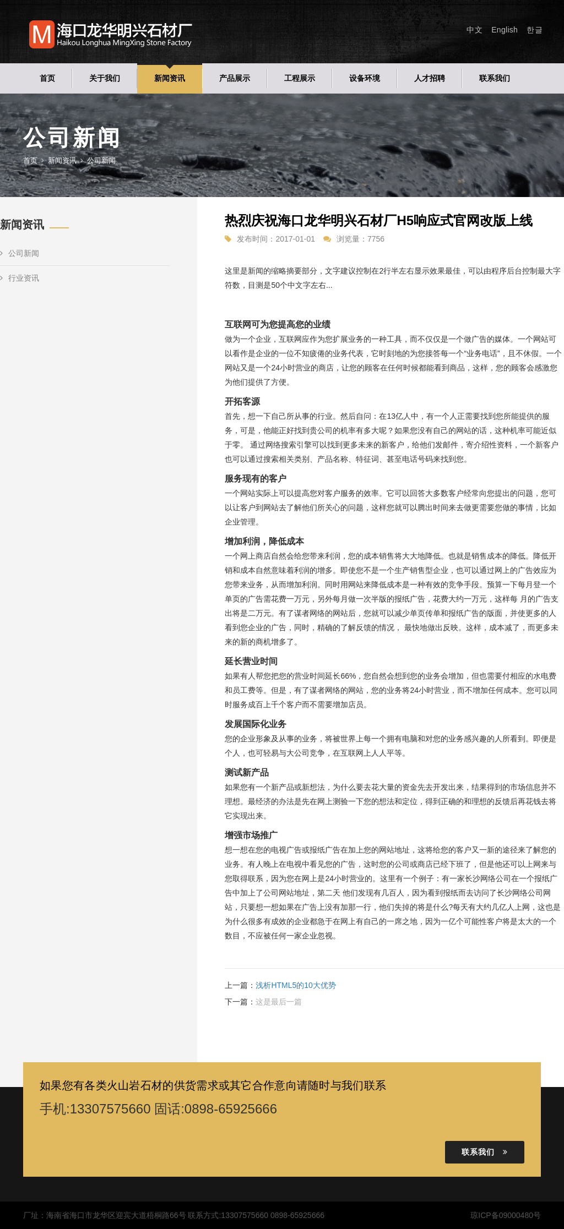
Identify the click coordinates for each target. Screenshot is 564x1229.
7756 (375, 238)
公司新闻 (19, 253)
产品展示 (234, 78)
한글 (535, 29)
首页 (47, 78)
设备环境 (364, 78)
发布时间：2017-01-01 (276, 238)
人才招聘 (429, 78)
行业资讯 (19, 278)
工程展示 (299, 78)
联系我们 (494, 78)
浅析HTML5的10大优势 (295, 985)
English (504, 29)
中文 (474, 29)
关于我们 (104, 78)
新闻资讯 (169, 78)
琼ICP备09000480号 (505, 1215)
